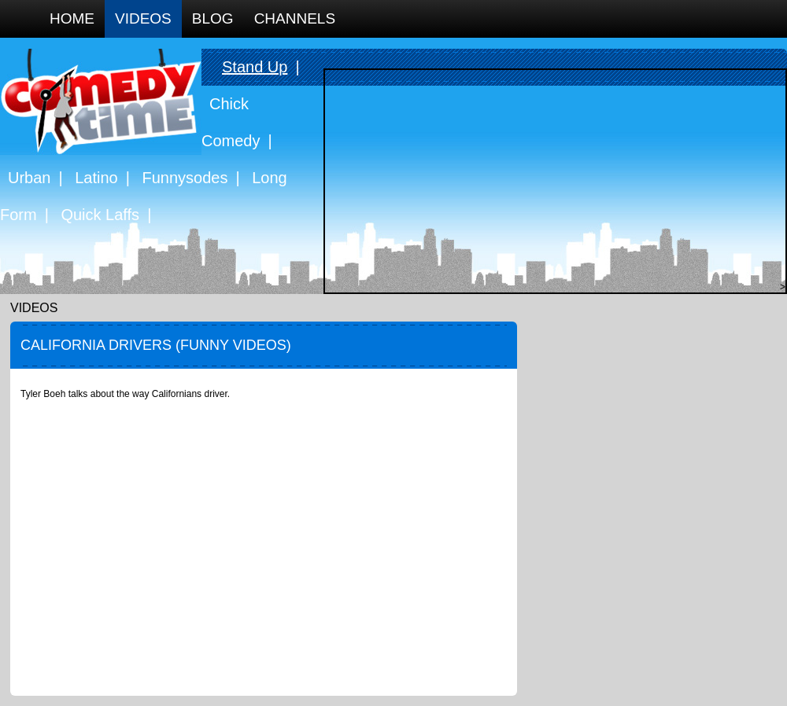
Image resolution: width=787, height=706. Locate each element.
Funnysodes (185, 177)
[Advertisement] (551, 180)
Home (72, 18)
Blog (213, 18)
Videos (143, 18)
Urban (29, 177)
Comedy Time (100, 102)
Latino (96, 177)
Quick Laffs (100, 214)
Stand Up (254, 66)
